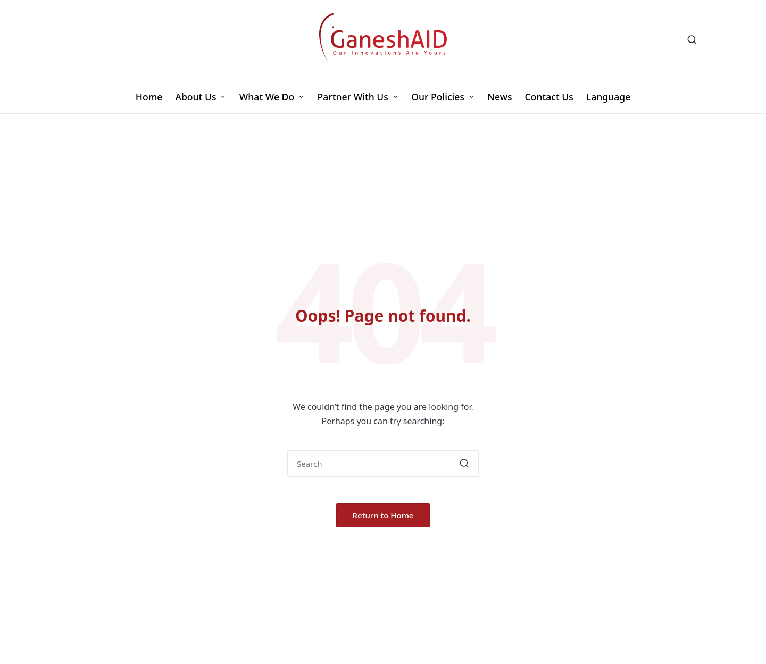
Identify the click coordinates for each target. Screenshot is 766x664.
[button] (464, 463)
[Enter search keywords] (383, 463)
